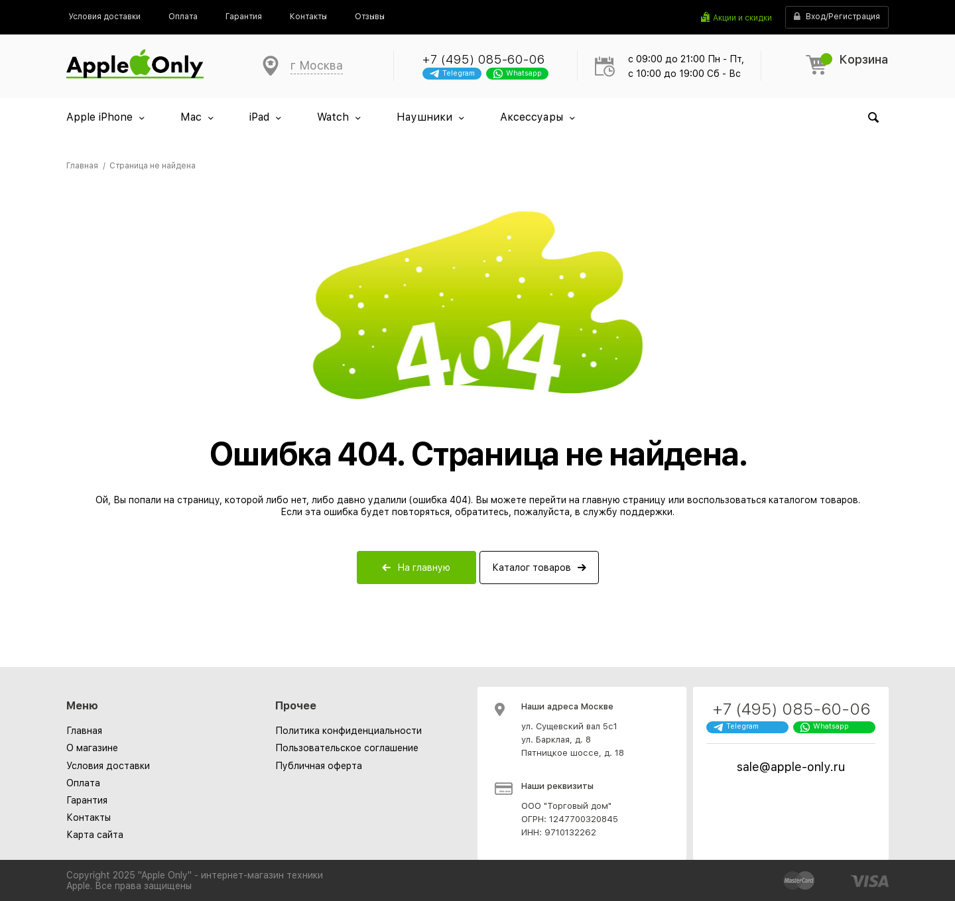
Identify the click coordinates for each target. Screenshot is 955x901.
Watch (333, 117)
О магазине (92, 748)
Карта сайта (94, 834)
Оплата (83, 783)
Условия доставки (108, 765)
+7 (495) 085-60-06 (483, 59)
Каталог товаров (531, 567)
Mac (191, 117)
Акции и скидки (742, 18)
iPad (259, 117)
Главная (84, 730)
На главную (423, 567)
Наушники (424, 117)
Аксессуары (531, 117)
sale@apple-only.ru (791, 767)
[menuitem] (104, 16)
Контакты (88, 817)
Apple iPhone (99, 117)
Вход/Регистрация (837, 17)
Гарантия (86, 800)
